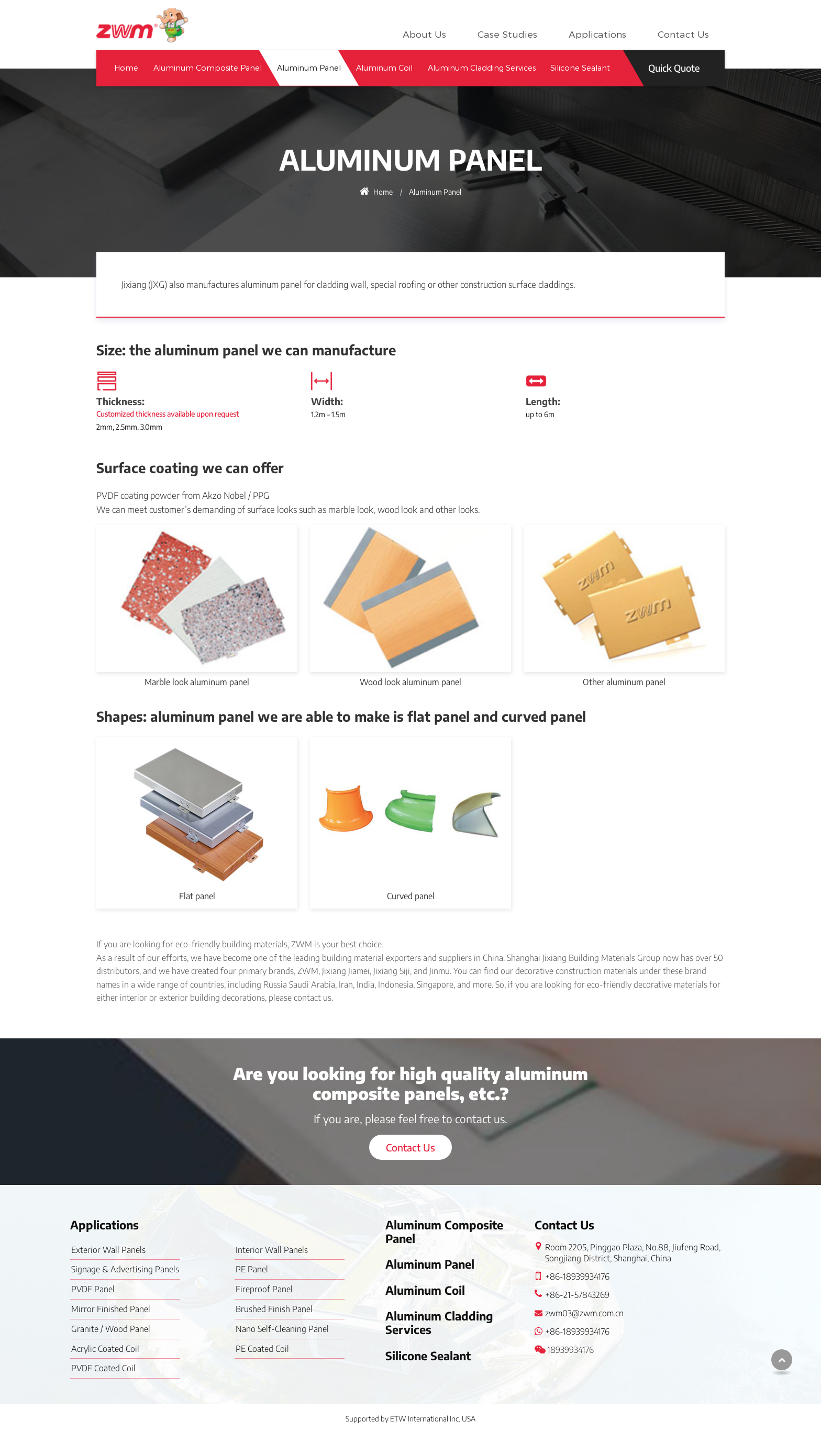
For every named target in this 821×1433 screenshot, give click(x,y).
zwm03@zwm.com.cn (584, 1313)
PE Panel (252, 1269)
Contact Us (683, 34)
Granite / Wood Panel (110, 1329)
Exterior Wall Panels (108, 1250)
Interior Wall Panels (272, 1250)
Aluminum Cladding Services (482, 68)
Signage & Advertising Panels (125, 1269)
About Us (424, 34)
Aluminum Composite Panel (207, 68)
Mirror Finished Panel (110, 1309)
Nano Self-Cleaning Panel (282, 1329)
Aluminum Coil (384, 68)
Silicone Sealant (580, 68)
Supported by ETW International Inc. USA (410, 1418)
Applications (597, 34)
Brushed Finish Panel (274, 1309)
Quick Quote (674, 68)
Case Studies (507, 34)
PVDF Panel (93, 1289)
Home (126, 68)
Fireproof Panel (264, 1289)
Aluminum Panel (309, 68)
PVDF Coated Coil (103, 1368)
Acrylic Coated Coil (105, 1349)
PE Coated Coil (262, 1349)
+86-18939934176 (577, 1276)
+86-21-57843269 (577, 1295)
